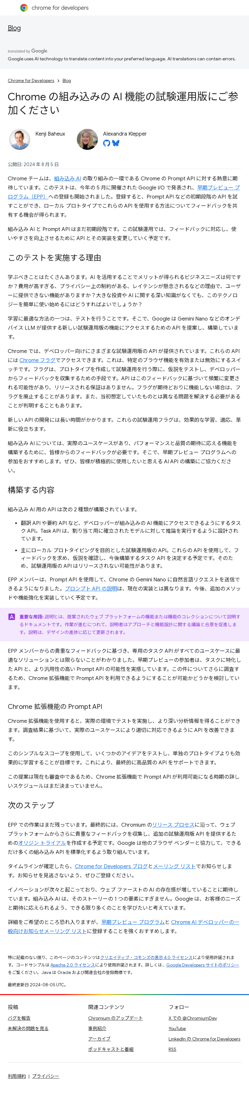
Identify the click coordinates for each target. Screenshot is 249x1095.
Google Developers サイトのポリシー (202, 965)
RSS (172, 1049)
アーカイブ (99, 1039)
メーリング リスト (174, 866)
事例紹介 (97, 1028)
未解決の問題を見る (28, 1028)
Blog (14, 28)
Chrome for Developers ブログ (111, 866)
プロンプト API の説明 (91, 589)
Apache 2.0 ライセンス (73, 965)
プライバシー (45, 1076)
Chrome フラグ (37, 360)
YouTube (177, 1028)
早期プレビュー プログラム (133, 922)
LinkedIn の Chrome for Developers (204, 1039)
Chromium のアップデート (115, 1018)
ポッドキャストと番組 (111, 1049)
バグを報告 (19, 1018)
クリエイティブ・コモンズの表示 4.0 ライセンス (146, 957)
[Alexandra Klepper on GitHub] (106, 145)
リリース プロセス (173, 825)
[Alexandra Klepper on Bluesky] (115, 145)
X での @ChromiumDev (193, 1018)
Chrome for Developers (31, 80)
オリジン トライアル (42, 843)
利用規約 (17, 1076)
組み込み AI (67, 179)
